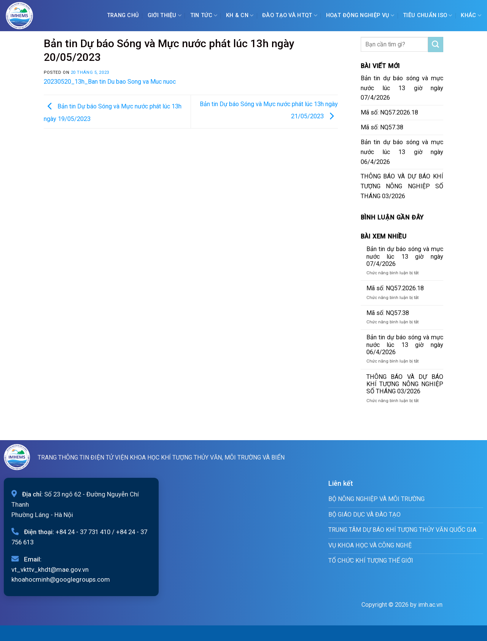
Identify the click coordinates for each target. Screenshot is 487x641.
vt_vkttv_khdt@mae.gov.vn (50, 569)
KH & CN (240, 15)
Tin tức (204, 15)
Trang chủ (123, 15)
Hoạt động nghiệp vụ (360, 15)
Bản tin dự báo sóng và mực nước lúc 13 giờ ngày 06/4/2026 (402, 151)
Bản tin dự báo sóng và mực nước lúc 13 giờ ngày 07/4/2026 (402, 88)
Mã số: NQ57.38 (382, 127)
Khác (471, 15)
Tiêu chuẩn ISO (427, 15)
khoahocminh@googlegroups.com (60, 579)
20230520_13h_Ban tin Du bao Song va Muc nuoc (110, 81)
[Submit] (435, 44)
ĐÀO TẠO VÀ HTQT (289, 15)
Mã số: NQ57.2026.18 (389, 112)
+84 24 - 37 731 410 (83, 532)
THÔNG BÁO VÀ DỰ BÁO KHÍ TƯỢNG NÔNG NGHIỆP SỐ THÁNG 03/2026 (402, 186)
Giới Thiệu (164, 15)
